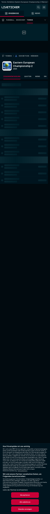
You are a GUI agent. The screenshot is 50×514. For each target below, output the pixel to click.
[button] (38, 7)
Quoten (27, 76)
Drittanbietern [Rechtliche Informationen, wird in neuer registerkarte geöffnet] (22, 471)
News (37, 76)
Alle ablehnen (25, 502)
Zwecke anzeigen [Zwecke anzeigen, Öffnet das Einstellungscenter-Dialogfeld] (25, 509)
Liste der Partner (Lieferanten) (15, 490)
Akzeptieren (25, 495)
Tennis (8, 56)
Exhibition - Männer (28, 56)
